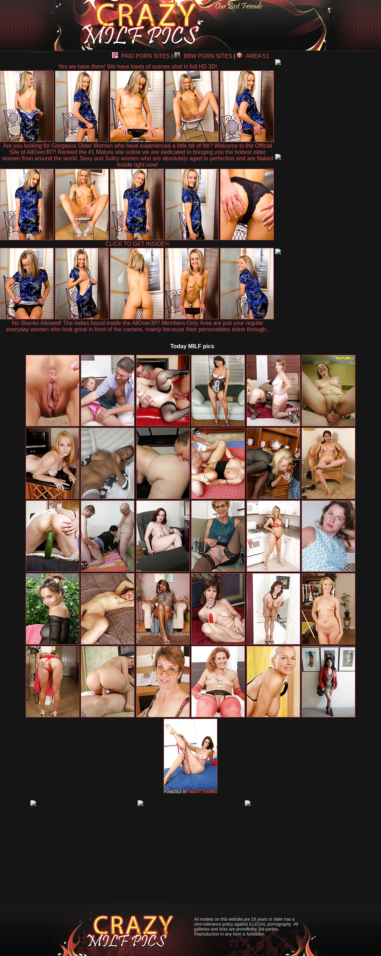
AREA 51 (253, 56)
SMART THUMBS (203, 792)
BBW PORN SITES (203, 56)
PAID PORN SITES (141, 56)
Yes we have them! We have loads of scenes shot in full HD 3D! (137, 67)
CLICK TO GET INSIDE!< (137, 244)
